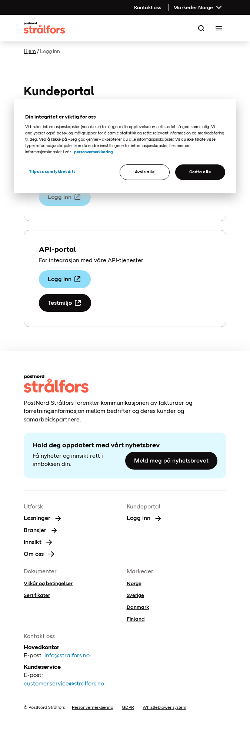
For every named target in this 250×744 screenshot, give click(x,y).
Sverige (135, 595)
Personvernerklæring (92, 707)
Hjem (30, 51)
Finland (136, 619)
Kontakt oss (147, 7)
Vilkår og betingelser (48, 583)
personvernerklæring (93, 151)
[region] (125, 146)
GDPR (128, 707)
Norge (134, 583)
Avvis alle (145, 171)
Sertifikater (37, 595)
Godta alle (200, 171)
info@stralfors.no (67, 655)
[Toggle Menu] (218, 28)
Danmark (138, 607)
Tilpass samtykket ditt (52, 171)
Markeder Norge (198, 7)
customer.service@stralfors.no (64, 683)
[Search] (201, 28)
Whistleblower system (164, 707)
